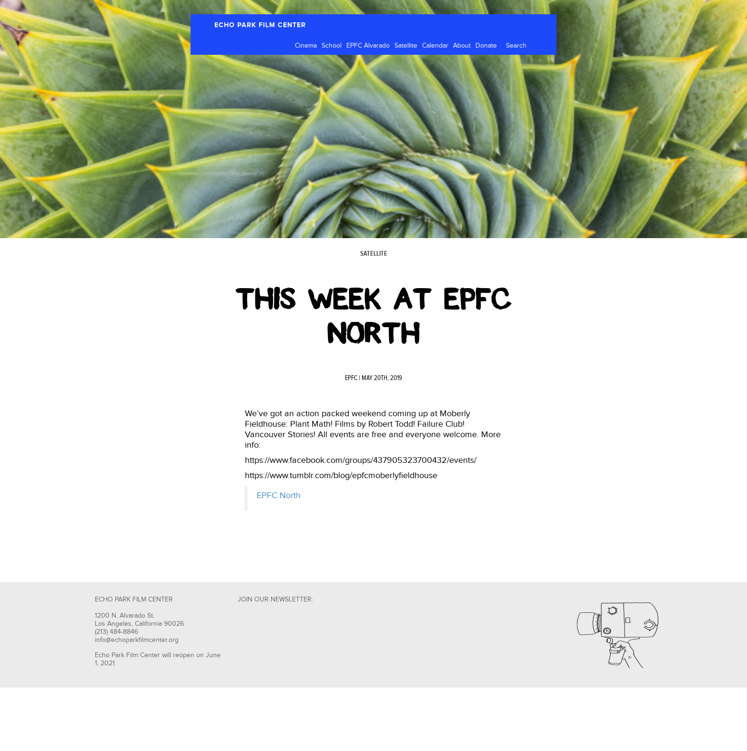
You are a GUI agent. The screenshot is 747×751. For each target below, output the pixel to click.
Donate (486, 46)
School (332, 46)
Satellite (405, 46)
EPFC (351, 378)
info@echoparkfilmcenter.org (137, 640)
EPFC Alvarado (368, 46)
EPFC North (279, 496)
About (462, 46)
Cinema (306, 46)
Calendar (435, 46)
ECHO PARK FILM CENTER (260, 25)
